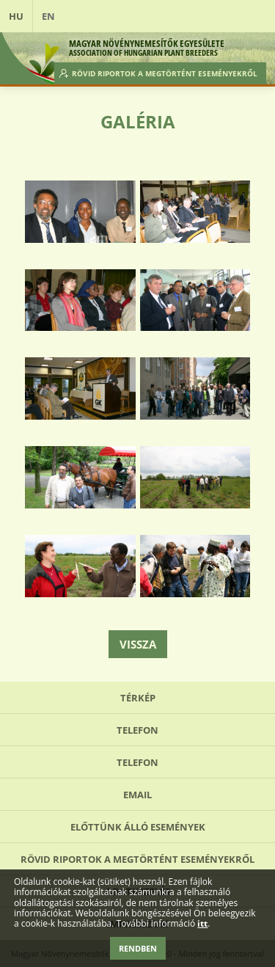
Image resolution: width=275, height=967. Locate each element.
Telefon (137, 730)
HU (16, 16)
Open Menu (250, 16)
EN (48, 16)
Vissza (138, 644)
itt (202, 924)
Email (137, 794)
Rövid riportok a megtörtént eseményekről (164, 73)
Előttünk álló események (137, 826)
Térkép (137, 697)
